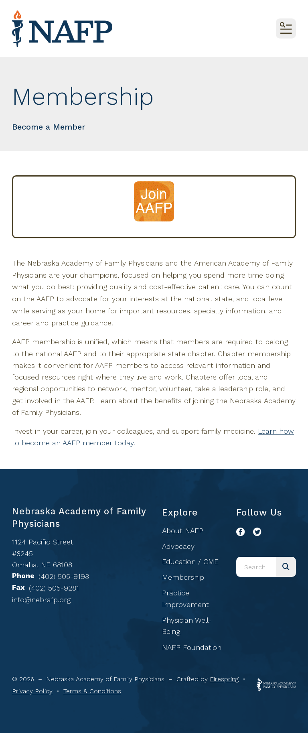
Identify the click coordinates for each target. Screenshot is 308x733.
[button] (286, 28)
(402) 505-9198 (63, 576)
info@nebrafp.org (41, 599)
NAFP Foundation (191, 647)
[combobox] (256, 567)
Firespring (224, 679)
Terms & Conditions (92, 691)
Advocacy (178, 546)
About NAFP (182, 530)
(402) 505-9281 (54, 588)
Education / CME (190, 561)
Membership (183, 577)
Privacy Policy (32, 691)
